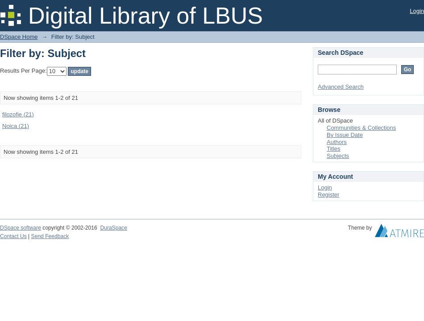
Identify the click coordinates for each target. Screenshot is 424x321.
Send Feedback (50, 236)
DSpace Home (19, 36)
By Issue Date (345, 135)
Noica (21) (15, 126)
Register (328, 194)
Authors (337, 142)
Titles (334, 148)
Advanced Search (341, 86)
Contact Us (13, 236)
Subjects (338, 155)
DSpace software (20, 228)
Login (417, 11)
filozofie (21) (18, 114)
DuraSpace (113, 228)
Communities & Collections (361, 127)
